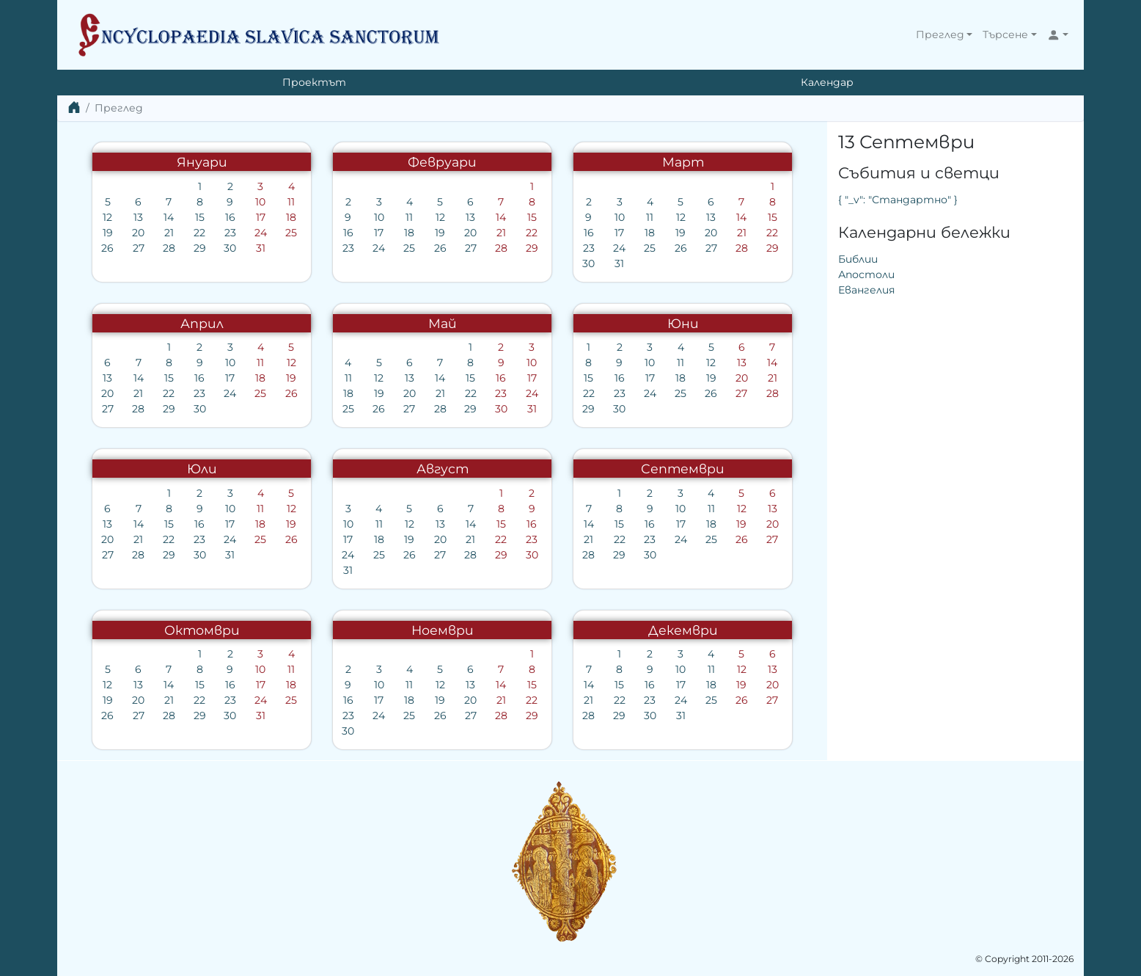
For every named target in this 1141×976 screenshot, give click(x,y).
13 (138, 217)
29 (200, 248)
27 (138, 248)
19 (108, 232)
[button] (944, 35)
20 (138, 232)
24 (260, 232)
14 (169, 217)
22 (199, 232)
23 (230, 232)
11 (291, 201)
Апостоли (866, 274)
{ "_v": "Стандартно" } (898, 199)
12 (107, 217)
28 (169, 248)
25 (291, 232)
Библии (858, 259)
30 (230, 248)
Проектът (314, 82)
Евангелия (866, 289)
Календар (827, 82)
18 (291, 217)
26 (107, 248)
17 (260, 217)
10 (260, 201)
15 (200, 217)
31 (260, 248)
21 (169, 232)
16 (230, 217)
